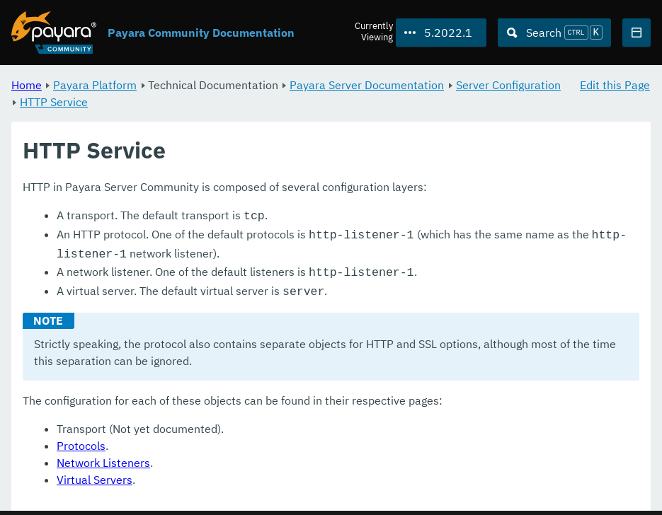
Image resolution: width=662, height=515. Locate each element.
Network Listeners (103, 456)
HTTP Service (54, 102)
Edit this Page (615, 85)
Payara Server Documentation (367, 85)
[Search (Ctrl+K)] (554, 32)
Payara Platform (95, 85)
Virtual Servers (94, 472)
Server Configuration (508, 85)
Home (26, 85)
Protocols (81, 439)
